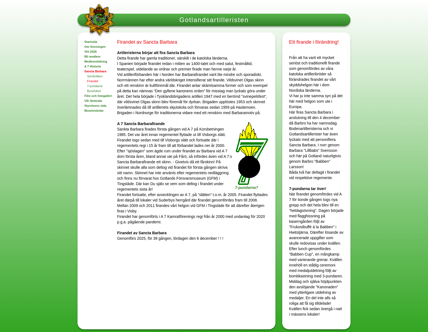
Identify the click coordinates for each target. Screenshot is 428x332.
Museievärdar (94, 110)
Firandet (92, 81)
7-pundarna (94, 86)
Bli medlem (92, 56)
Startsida (90, 41)
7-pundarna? (246, 187)
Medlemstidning (95, 61)
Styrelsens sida (95, 105)
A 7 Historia (92, 66)
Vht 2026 (90, 51)
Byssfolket (94, 91)
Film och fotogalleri (98, 95)
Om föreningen (95, 46)
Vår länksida (93, 100)
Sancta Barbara (95, 71)
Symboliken (95, 76)
